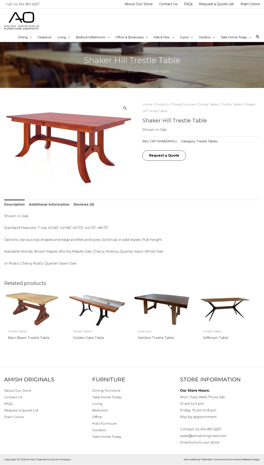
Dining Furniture (183, 104)
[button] (125, 108)
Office (97, 417)
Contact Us (13, 397)
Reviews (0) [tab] (84, 204)
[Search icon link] (258, 37)
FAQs (8, 404)
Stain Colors (14, 417)
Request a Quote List (22, 410)
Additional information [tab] (49, 204)
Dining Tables (208, 104)
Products (162, 104)
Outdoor (99, 430)
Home (147, 104)
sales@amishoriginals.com (203, 436)
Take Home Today (107, 397)
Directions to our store (199, 442)
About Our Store (18, 390)
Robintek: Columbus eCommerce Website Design (230, 459)
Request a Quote (164, 155)
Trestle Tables (231, 104)
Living (97, 404)
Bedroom (100, 410)
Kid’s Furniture (104, 423)
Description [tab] (14, 204)
